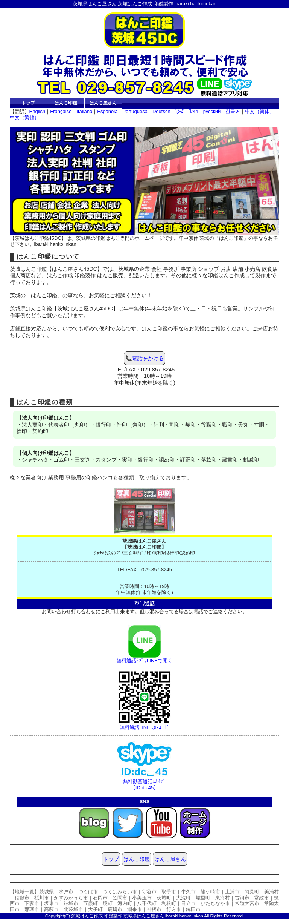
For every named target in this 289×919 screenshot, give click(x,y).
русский (212, 111)
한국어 (232, 111)
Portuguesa (135, 111)
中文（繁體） (24, 117)
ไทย (193, 111)
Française (60, 111)
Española (107, 111)
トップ (28, 102)
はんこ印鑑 (66, 102)
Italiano (84, 111)
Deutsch (161, 111)
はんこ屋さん (103, 102)
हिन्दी (179, 111)
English (37, 111)
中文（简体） (259, 111)
